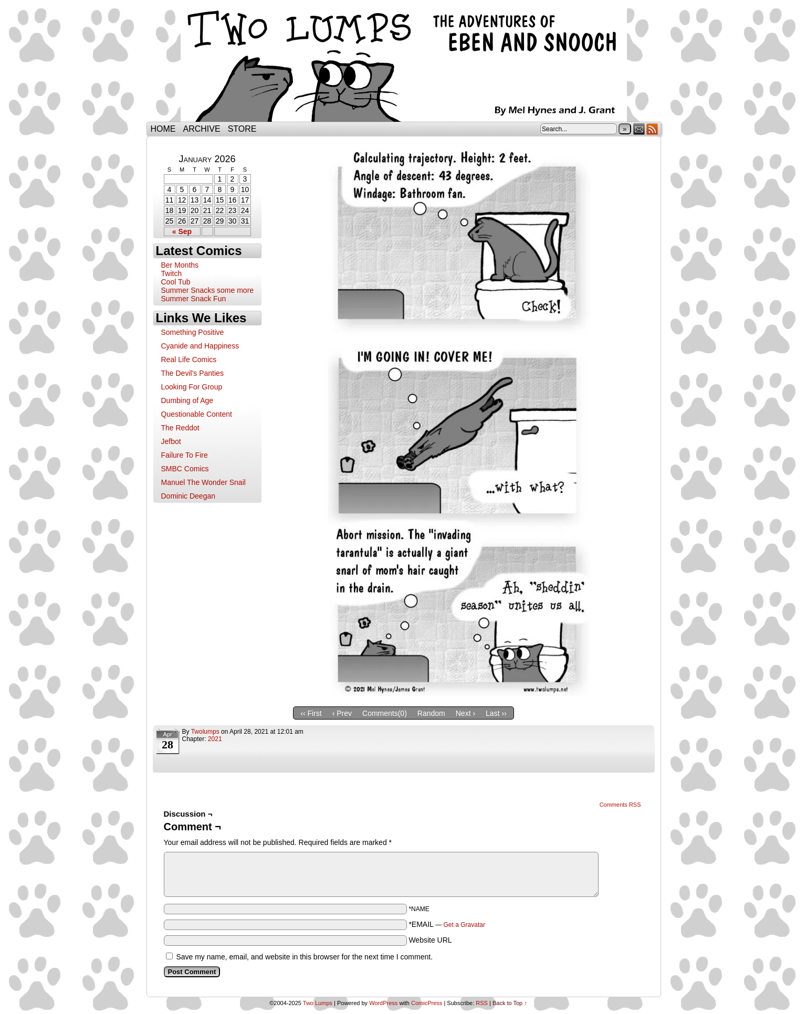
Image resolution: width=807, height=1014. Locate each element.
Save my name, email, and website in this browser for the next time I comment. (304, 957)
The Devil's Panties (192, 373)
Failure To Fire (184, 455)
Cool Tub (176, 282)
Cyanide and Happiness (200, 346)
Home (163, 128)
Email (639, 128)
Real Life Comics (189, 359)
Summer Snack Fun (193, 298)
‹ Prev (342, 713)
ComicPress (426, 1003)
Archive (202, 128)
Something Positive (192, 332)
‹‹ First (310, 713)
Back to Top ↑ (509, 1003)
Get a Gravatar (464, 924)
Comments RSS (620, 804)
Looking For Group (192, 387)
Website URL (430, 940)
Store (242, 128)
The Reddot (180, 428)
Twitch (171, 273)
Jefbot (171, 441)
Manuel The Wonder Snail (203, 482)
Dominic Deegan (188, 496)
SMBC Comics (185, 468)
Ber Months (180, 265)
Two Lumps (404, 63)
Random (431, 713)
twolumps (205, 731)
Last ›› (496, 713)
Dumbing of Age (187, 400)
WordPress (383, 1003)
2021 (215, 739)
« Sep (182, 231)
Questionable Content (196, 414)
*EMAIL (446, 924)
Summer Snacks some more (207, 290)
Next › (465, 713)
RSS (652, 128)
